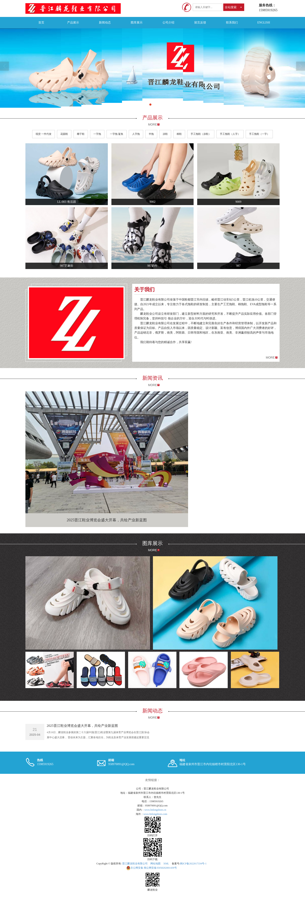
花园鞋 (64, 133)
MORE (152, 124)
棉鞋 (179, 133)
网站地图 (155, 863)
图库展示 (137, 22)
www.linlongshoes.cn (155, 809)
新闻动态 (105, 22)
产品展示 (73, 22)
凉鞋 (165, 133)
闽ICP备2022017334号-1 (193, 863)
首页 (41, 22)
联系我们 (232, 22)
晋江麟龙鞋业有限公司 (135, 863)
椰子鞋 (81, 133)
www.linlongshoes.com (155, 814)
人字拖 (136, 133)
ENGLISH (263, 22)
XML (166, 863)
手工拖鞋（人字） (230, 133)
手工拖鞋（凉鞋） (201, 133)
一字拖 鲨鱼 (116, 133)
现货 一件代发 (43, 133)
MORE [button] (270, 357)
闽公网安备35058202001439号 (151, 867)
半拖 (151, 133)
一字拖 (97, 133)
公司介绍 (168, 22)
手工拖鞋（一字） (259, 133)
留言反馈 (200, 22)
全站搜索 (231, 7)
